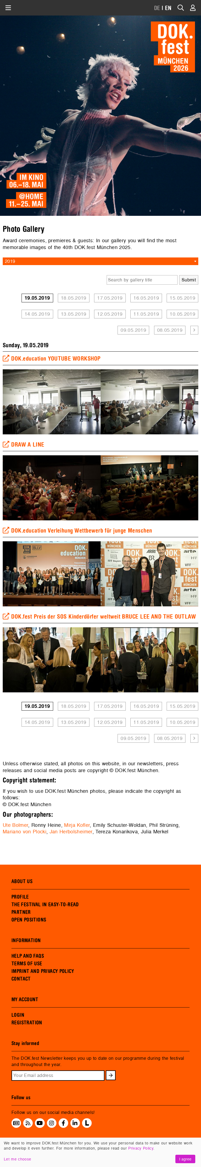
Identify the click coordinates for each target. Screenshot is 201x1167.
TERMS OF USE (26, 963)
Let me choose (17, 1159)
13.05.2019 (73, 314)
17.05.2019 (110, 297)
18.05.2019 (73, 297)
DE (157, 8)
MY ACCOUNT (24, 999)
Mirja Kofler (77, 825)
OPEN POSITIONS (28, 920)
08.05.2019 (170, 330)
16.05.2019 (146, 297)
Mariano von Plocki (24, 831)
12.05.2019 (110, 314)
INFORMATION (26, 940)
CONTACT (21, 979)
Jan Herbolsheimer (71, 831)
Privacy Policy (140, 1148)
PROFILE (20, 897)
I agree (185, 1159)
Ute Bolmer (15, 825)
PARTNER (21, 912)
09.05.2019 (133, 330)
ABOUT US (21, 881)
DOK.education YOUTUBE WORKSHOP (52, 358)
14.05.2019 (37, 314)
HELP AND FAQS (27, 956)
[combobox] (100, 261)
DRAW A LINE (23, 444)
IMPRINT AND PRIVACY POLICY (42, 971)
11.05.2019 (146, 314)
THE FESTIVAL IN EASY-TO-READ (45, 904)
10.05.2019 (182, 314)
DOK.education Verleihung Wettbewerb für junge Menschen (77, 530)
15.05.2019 (182, 297)
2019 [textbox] (10, 261)
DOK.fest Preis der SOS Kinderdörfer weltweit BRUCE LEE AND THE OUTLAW (99, 616)
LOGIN (17, 1015)
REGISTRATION (26, 1022)
